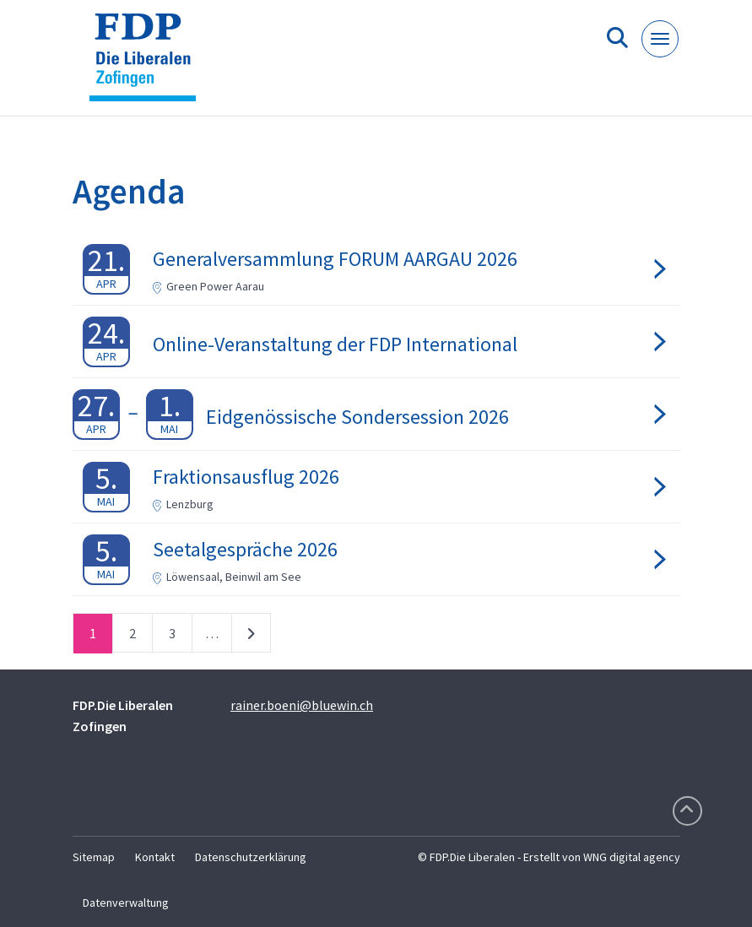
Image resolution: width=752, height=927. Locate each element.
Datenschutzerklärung (250, 857)
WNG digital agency (631, 857)
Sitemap (94, 857)
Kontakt (155, 857)
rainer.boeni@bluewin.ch (301, 705)
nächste (251, 636)
